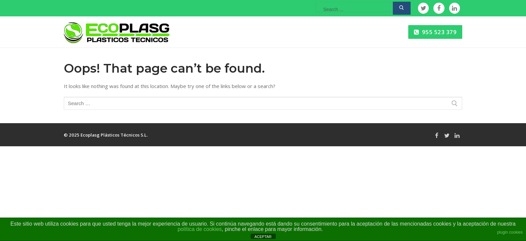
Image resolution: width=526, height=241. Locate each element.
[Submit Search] (402, 8)
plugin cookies (510, 232)
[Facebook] (438, 8)
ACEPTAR (262, 237)
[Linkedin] (454, 8)
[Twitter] (423, 8)
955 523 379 (435, 32)
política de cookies (199, 229)
